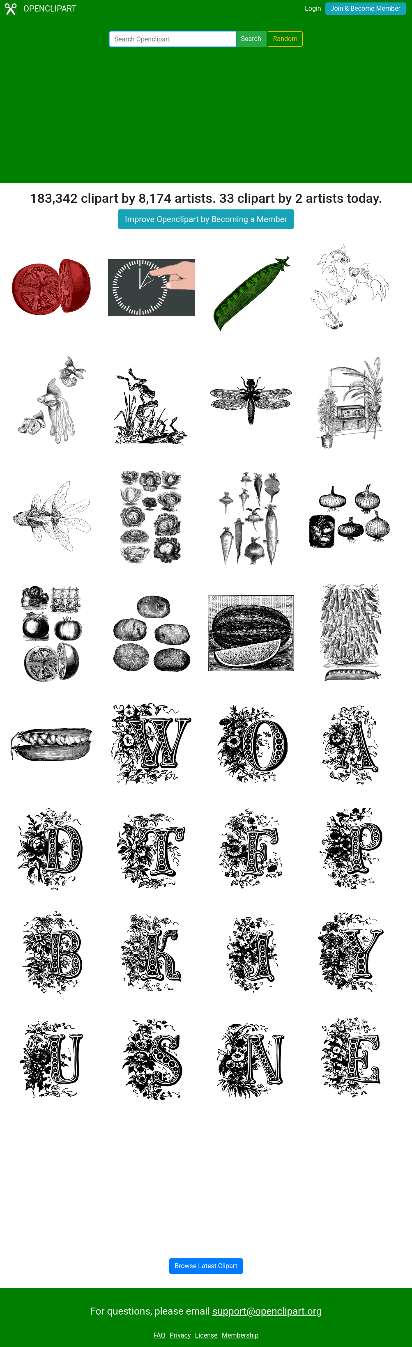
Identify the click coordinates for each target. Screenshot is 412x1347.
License (206, 1335)
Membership (240, 1335)
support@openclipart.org (267, 1311)
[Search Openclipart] (172, 39)
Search (251, 39)
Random (285, 39)
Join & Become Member (365, 8)
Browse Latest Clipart (206, 1266)
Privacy (180, 1335)
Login (313, 8)
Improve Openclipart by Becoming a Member (206, 219)
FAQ (160, 1335)
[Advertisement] (206, 114)
